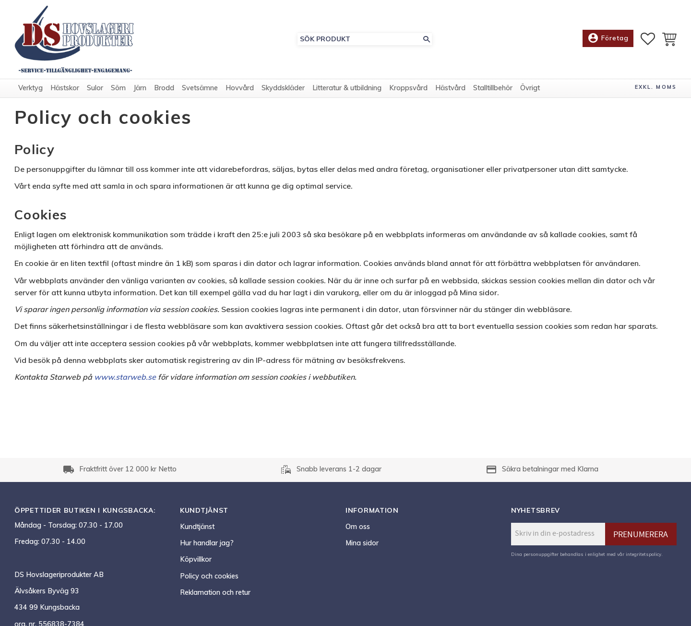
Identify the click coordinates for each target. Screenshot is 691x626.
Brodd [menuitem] (164, 88)
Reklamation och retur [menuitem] (215, 592)
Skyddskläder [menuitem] (283, 88)
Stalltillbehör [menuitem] (492, 88)
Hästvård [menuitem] (450, 88)
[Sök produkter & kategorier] (359, 39)
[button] (648, 39)
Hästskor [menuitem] (64, 88)
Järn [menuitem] (139, 88)
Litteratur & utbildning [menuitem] (346, 88)
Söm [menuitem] (118, 88)
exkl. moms (656, 87)
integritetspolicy (643, 554)
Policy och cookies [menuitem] (209, 576)
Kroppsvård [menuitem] (408, 88)
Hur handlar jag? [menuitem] (207, 543)
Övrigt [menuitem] (530, 88)
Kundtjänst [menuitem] (197, 526)
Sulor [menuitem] (95, 88)
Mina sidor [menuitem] (362, 543)
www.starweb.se (125, 377)
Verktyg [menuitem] (30, 88)
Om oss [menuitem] (358, 526)
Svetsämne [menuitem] (200, 88)
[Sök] (426, 39)
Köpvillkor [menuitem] (196, 559)
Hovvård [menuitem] (240, 88)
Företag (608, 38)
